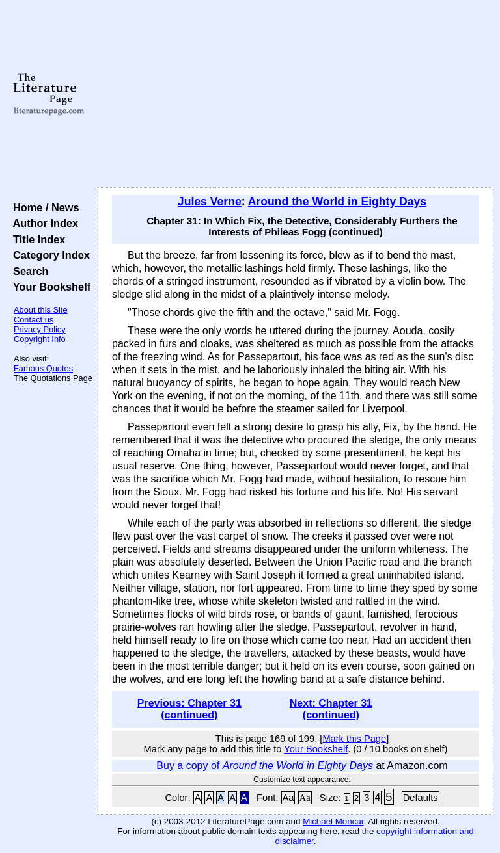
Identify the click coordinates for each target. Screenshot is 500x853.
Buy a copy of (264, 765)
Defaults (420, 798)
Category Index (48, 255)
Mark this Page (354, 738)
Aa (288, 798)
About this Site (41, 310)
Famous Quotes (43, 368)
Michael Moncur (333, 821)
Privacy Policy (40, 329)
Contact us (33, 319)
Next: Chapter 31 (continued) (331, 709)
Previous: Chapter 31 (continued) (189, 709)
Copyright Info (40, 339)
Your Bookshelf (48, 287)
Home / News (43, 207)
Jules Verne (210, 201)
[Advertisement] (296, 94)
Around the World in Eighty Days (337, 201)
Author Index (42, 223)
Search (27, 271)
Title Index (36, 239)
